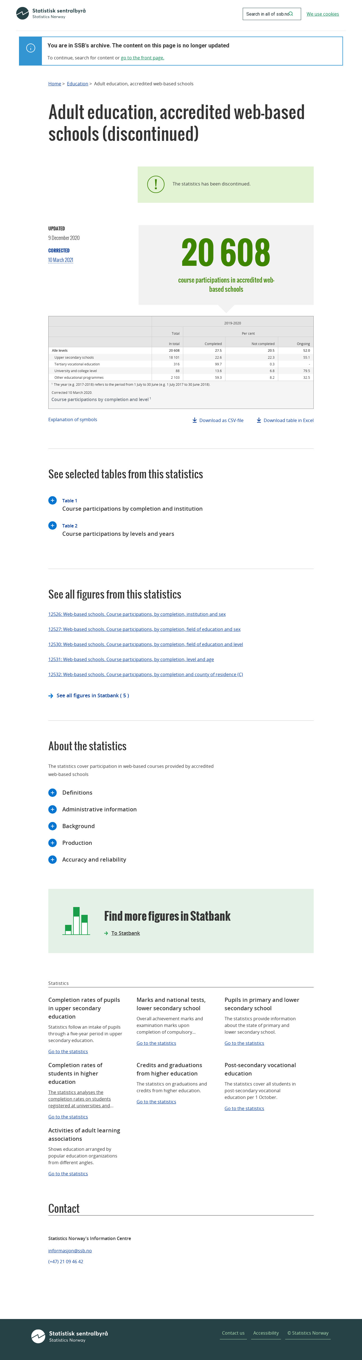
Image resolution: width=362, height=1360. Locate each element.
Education (77, 84)
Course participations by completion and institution (132, 504)
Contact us (233, 1333)
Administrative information (99, 809)
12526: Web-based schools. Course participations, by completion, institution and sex (137, 614)
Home (54, 84)
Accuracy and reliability (94, 859)
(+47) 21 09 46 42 (65, 1261)
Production (77, 843)
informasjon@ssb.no (70, 1251)
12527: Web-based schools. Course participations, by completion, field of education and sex (144, 629)
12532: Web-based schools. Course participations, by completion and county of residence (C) (145, 674)
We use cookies (323, 14)
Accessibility (266, 1333)
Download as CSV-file (221, 420)
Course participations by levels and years (118, 529)
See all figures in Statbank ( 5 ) (93, 695)
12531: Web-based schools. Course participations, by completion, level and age (131, 659)
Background (78, 826)
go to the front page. (142, 58)
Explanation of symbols (72, 419)
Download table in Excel (289, 420)
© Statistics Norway (307, 1333)
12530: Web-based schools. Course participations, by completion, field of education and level (145, 644)
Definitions (77, 792)
